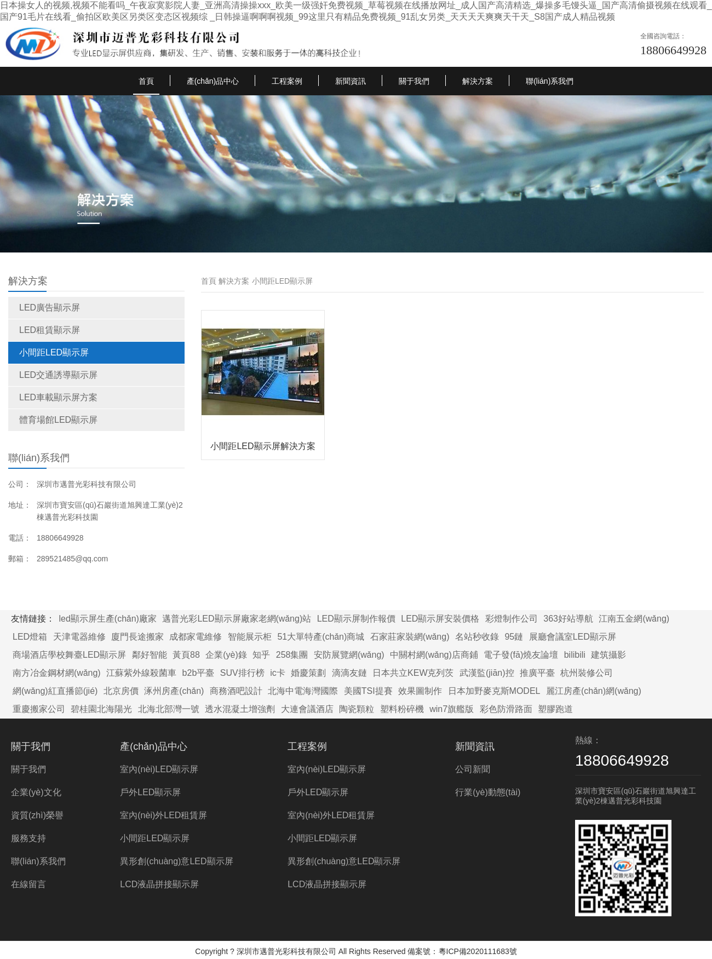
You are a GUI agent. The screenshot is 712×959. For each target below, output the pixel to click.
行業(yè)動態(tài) (487, 792)
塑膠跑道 (555, 709)
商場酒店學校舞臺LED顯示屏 (69, 654)
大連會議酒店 (307, 709)
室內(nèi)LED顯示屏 (159, 769)
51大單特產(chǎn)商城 (320, 636)
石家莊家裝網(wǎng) (410, 636)
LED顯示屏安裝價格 (440, 618)
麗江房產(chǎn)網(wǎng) (593, 691)
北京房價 (121, 691)
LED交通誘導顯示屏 (58, 375)
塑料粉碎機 (402, 709)
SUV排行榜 (242, 672)
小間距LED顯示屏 (54, 352)
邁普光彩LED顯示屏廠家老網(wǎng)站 (236, 618)
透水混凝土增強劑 (240, 709)
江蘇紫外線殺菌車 (141, 672)
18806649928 (673, 50)
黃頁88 (186, 654)
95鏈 (513, 636)
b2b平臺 (198, 672)
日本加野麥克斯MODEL (494, 691)
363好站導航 (568, 618)
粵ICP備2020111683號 (478, 951)
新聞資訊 (350, 81)
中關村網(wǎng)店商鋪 (434, 654)
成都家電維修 (195, 636)
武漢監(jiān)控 (487, 672)
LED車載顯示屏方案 (58, 397)
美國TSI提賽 (368, 691)
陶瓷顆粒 (356, 709)
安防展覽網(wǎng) (349, 654)
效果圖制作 (420, 691)
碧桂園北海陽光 (101, 709)
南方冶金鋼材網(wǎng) (57, 672)
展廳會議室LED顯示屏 (572, 636)
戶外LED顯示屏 (150, 792)
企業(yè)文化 (36, 792)
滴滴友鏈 (349, 672)
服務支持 (28, 838)
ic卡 (277, 672)
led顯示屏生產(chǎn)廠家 (108, 618)
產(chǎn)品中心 (213, 81)
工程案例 (287, 81)
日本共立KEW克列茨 (412, 672)
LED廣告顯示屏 (49, 307)
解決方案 (477, 81)
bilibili (574, 654)
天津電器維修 (79, 636)
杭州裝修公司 (586, 672)
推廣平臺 (537, 672)
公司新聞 (472, 769)
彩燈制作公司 (511, 618)
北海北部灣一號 (168, 709)
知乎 (261, 654)
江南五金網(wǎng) (634, 618)
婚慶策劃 (308, 672)
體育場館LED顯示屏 (58, 419)
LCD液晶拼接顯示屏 (159, 884)
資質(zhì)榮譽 (37, 815)
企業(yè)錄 (226, 654)
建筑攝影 (608, 654)
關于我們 (414, 81)
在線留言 (28, 884)
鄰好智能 (149, 654)
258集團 (292, 654)
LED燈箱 (30, 636)
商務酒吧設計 (236, 691)
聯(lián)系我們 (549, 81)
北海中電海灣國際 (303, 691)
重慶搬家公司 (39, 709)
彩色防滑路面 (506, 709)
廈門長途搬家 (137, 636)
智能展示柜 (250, 636)
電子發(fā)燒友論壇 (521, 654)
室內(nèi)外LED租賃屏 (163, 815)
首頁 (146, 81)
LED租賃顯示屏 (49, 330)
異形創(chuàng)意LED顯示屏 (176, 861)
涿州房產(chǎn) (174, 691)
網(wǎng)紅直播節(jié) (55, 691)
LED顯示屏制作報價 (356, 618)
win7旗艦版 (451, 709)
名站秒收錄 (477, 636)
